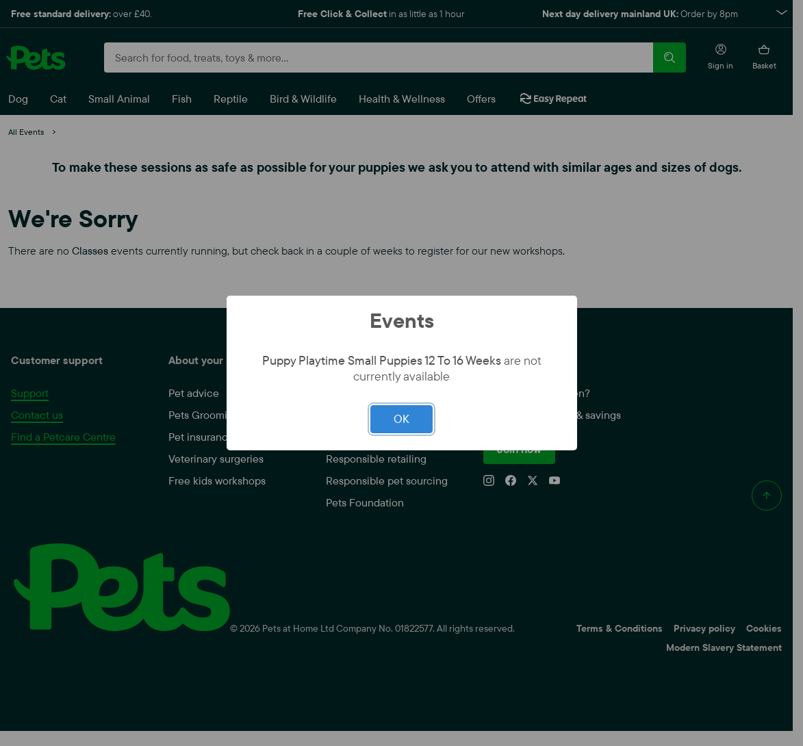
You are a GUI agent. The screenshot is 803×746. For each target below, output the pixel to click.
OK (401, 418)
